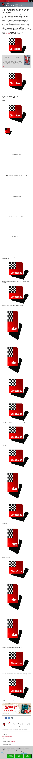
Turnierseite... (8, 33)
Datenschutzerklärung (24, 753)
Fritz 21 (4, 56)
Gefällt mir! (23, 14)
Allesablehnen (19, 756)
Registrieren (13, 741)
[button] (8, 1)
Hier (2, 752)
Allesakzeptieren (27, 756)
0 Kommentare (28, 14)
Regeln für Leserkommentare (7, 736)
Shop (2, 1)
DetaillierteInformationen (10, 756)
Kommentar (4, 742)
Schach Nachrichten (10, 4)
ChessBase (8, 722)
